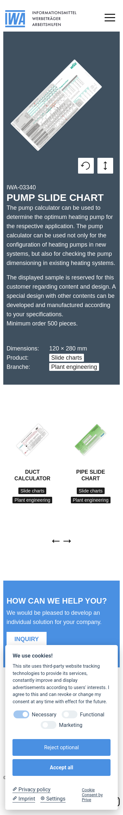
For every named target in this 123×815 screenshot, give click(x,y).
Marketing (70, 725)
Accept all (61, 767)
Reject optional (61, 747)
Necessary (44, 714)
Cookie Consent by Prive (92, 795)
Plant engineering (74, 367)
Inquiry (26, 639)
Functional (92, 714)
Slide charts (66, 357)
